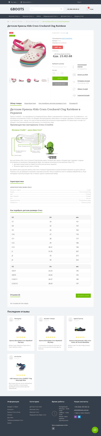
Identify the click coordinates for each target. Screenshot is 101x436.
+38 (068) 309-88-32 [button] (81, 407)
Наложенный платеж (82, 66)
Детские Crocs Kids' (36, 407)
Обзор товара (16, 103)
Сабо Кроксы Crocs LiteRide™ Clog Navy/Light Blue (21, 379)
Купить (60, 78)
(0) (67, 33)
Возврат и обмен (12, 407)
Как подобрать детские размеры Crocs (52, 103)
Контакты (10, 409)
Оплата (9, 415)
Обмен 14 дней (83, 89)
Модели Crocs (79, 16)
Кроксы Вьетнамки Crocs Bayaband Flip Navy (20, 341)
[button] (13, 2)
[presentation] (10, 80)
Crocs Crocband (67, 38)
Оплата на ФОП (83, 75)
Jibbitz (39, 16)
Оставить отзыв (83, 296)
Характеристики (30, 103)
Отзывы (37, 4)
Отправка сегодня (84, 81)
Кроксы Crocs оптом (13, 412)
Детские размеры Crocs (59, 67)
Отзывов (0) (73, 103)
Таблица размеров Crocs (15, 420)
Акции (20, 21)
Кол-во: (54, 70)
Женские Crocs (34, 409)
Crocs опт (12, 21)
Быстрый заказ (60, 84)
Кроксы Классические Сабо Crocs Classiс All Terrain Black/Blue (80, 341)
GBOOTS (17, 9)
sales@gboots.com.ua (81, 410)
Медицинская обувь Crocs (38, 415)
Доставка (10, 417)
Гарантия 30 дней (83, 95)
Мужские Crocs (34, 412)
